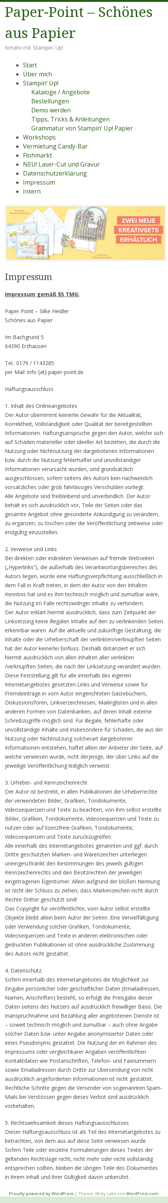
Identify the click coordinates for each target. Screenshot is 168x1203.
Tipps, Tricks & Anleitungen (70, 119)
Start (30, 65)
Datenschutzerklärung (55, 173)
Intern (32, 191)
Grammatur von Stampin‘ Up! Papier (82, 128)
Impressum (39, 182)
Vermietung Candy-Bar (55, 146)
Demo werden (51, 110)
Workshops (39, 137)
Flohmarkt (37, 155)
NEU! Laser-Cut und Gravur (61, 164)
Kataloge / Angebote (60, 92)
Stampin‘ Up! (40, 83)
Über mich (37, 74)
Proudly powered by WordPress (41, 1193)
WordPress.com (142, 1193)
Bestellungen (50, 101)
